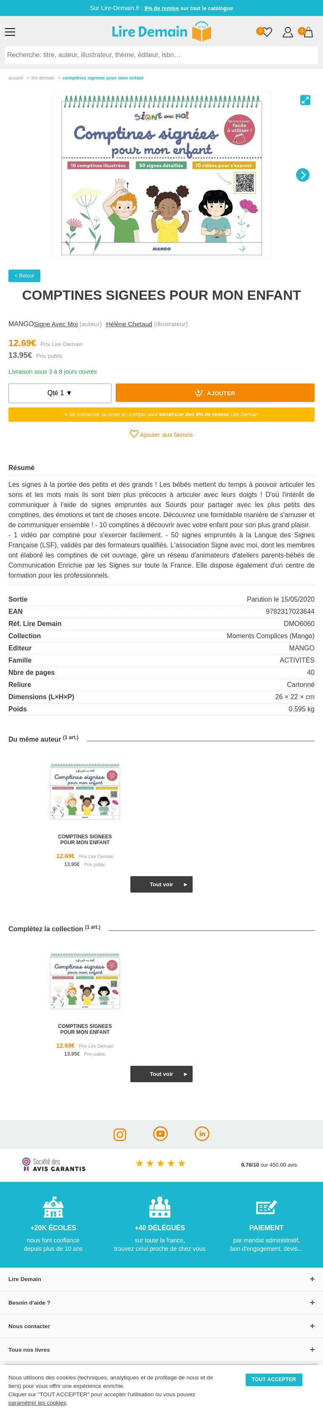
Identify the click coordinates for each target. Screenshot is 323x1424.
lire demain (42, 77)
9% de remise (162, 8)
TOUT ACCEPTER (274, 1379)
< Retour (24, 276)
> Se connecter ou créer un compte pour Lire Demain (161, 414)
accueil (15, 77)
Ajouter (215, 392)
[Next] (302, 174)
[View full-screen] (305, 100)
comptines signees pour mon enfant (85, 839)
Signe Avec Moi (55, 324)
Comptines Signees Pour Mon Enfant (103, 77)
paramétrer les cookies (37, 1403)
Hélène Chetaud (129, 324)
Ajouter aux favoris (161, 434)
